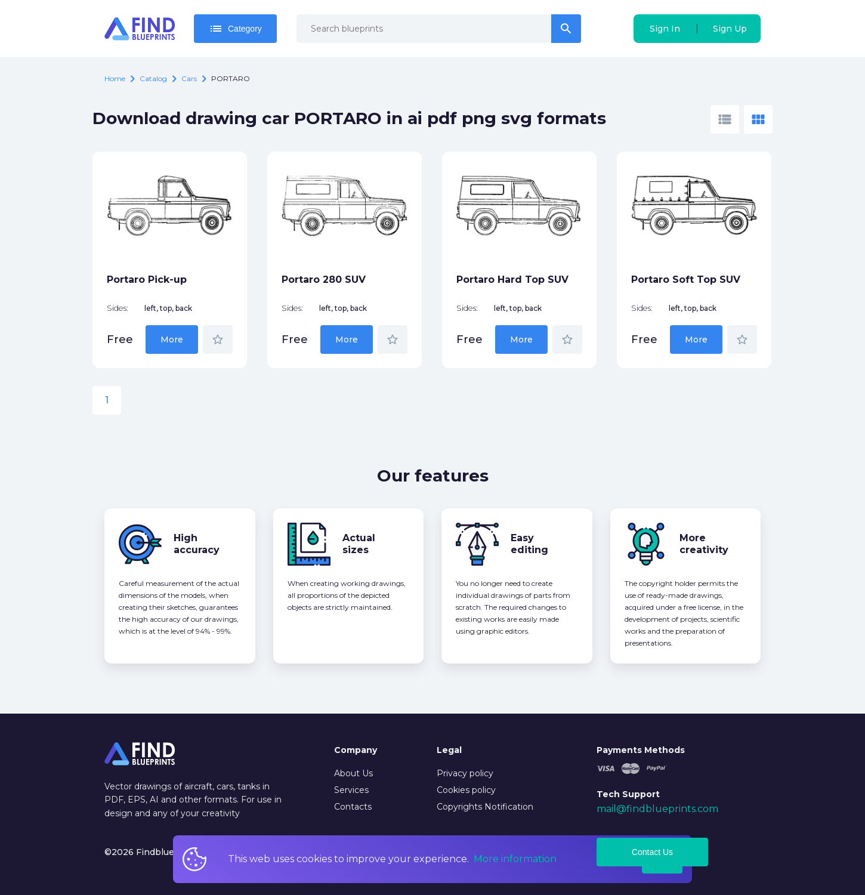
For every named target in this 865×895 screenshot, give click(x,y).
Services (351, 790)
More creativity (703, 543)
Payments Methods (641, 750)
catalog (153, 78)
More (171, 339)
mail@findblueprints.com (657, 808)
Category (235, 28)
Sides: (117, 308)
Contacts (353, 806)
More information (515, 859)
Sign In (665, 28)
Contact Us (652, 852)
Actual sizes (358, 543)
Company (355, 750)
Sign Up (730, 28)
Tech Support (628, 794)
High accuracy (197, 543)
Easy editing (529, 543)
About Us (353, 773)
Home (114, 78)
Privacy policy (465, 773)
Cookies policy (466, 790)
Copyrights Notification (485, 806)
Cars (189, 78)
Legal (449, 750)
